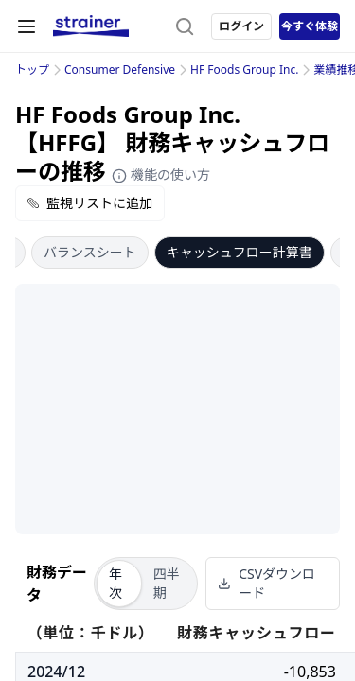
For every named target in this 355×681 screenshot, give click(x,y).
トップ (32, 69)
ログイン (241, 26)
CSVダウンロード (266, 583)
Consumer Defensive (119, 69)
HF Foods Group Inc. (244, 69)
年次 (115, 583)
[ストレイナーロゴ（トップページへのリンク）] (91, 26)
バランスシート (90, 252)
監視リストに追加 (89, 203)
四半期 (166, 583)
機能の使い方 (161, 174)
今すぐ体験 (309, 26)
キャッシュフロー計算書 (239, 252)
